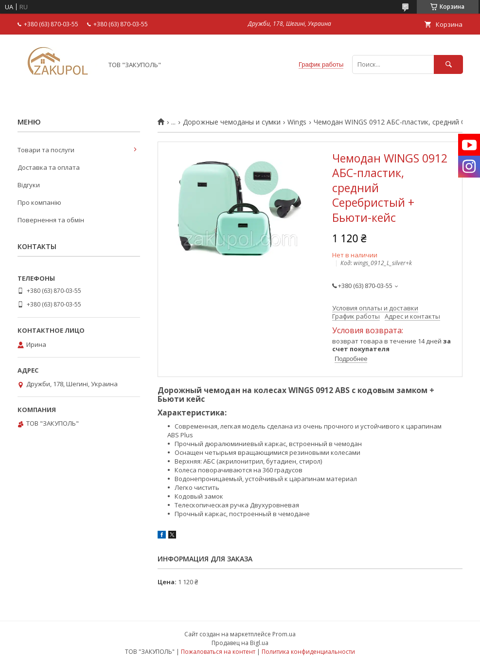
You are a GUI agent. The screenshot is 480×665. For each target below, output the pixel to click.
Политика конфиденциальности (308, 651)
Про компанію (39, 202)
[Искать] (448, 64)
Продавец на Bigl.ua (240, 643)
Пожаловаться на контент (218, 651)
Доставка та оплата (49, 167)
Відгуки (29, 184)
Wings (296, 122)
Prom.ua (284, 634)
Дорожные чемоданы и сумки (232, 122)
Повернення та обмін (51, 220)
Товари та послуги (46, 149)
